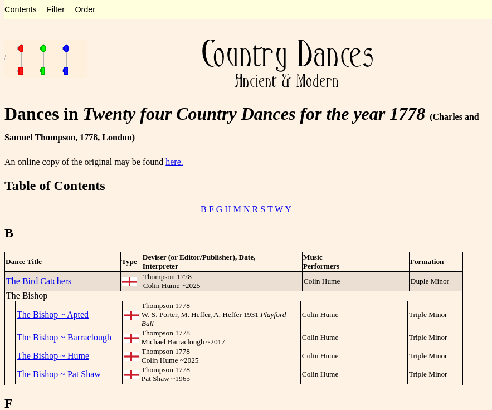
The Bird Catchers (38, 281)
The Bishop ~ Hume (53, 355)
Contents (20, 9)
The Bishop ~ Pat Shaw (59, 374)
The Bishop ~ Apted (53, 314)
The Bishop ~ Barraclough (64, 337)
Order (85, 9)
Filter (56, 9)
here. (174, 162)
